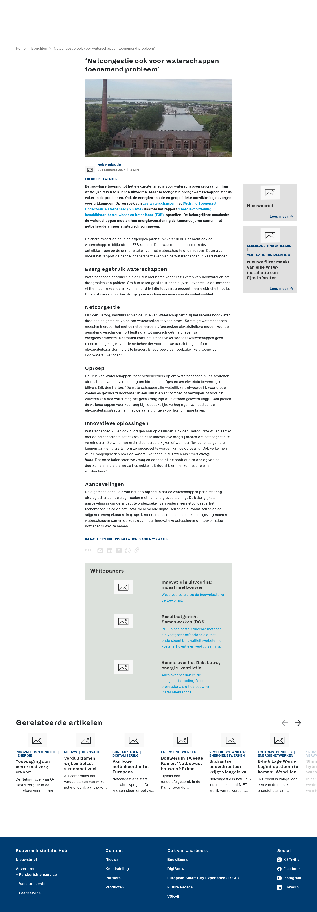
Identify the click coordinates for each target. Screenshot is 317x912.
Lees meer (281, 216)
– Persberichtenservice (36, 874)
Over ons (146, 21)
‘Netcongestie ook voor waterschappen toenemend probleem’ (104, 48)
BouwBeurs (177, 859)
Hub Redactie (109, 164)
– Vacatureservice (32, 884)
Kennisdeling (262, 21)
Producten (36, 7)
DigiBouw (175, 869)
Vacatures (100, 7)
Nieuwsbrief (291, 21)
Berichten (39, 48)
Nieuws (21, 7)
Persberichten (79, 7)
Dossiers (202, 21)
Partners (113, 878)
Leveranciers (56, 7)
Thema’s (230, 21)
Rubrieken (171, 21)
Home (21, 48)
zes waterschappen (159, 203)
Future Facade (180, 887)
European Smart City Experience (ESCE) (203, 878)
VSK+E (173, 896)
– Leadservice (28, 893)
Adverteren (238, 7)
